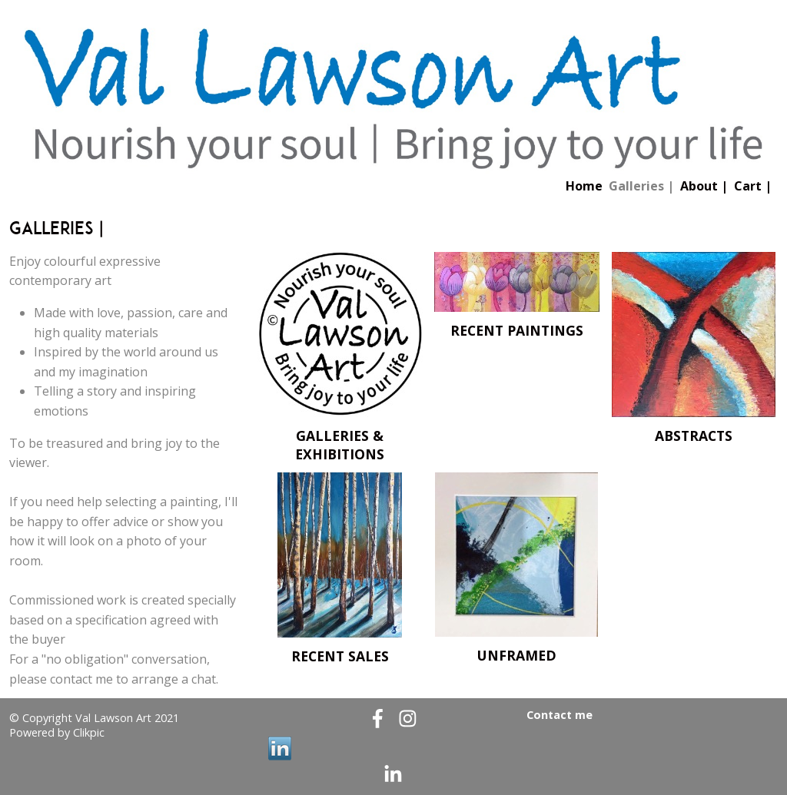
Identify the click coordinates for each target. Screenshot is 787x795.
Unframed (516, 655)
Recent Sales (340, 656)
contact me (81, 679)
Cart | (753, 185)
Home (584, 185)
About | (704, 185)
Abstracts (693, 435)
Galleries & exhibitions (339, 444)
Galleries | (641, 185)
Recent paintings (516, 330)
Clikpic (89, 732)
